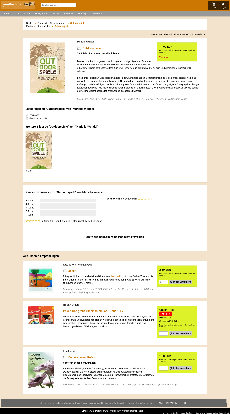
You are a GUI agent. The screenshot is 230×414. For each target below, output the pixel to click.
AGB (91, 410)
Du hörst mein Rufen (81, 357)
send (11, 4)
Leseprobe (32, 115)
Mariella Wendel (85, 41)
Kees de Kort (69, 264)
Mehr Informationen (168, 403)
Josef (72, 270)
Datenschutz (101, 410)
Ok (185, 403)
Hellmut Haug (85, 264)
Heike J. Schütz (71, 304)
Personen (97, 13)
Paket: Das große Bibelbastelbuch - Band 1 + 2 (93, 311)
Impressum (115, 410)
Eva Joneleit (69, 351)
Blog (141, 410)
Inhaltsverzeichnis (36, 118)
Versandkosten (199, 34)
